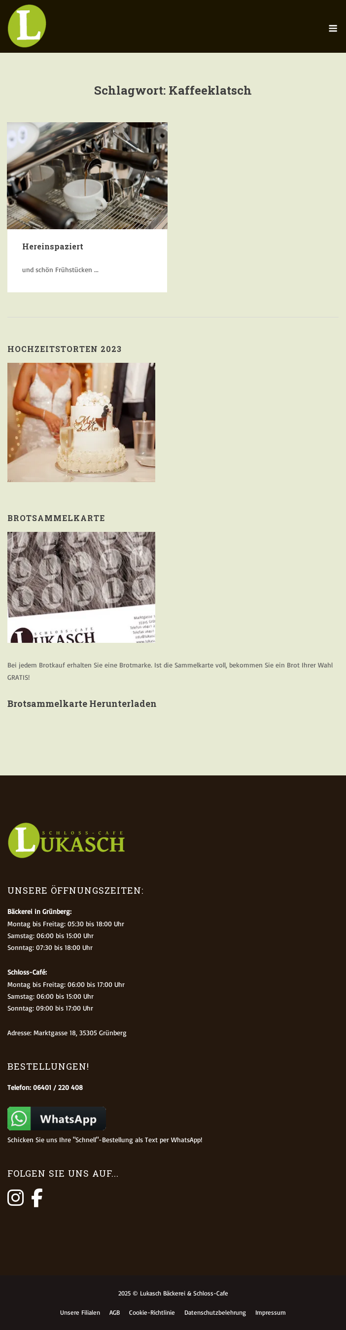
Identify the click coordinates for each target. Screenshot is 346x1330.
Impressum (270, 1312)
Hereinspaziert (52, 246)
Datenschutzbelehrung (215, 1312)
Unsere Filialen (80, 1312)
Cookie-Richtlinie (152, 1312)
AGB (114, 1312)
